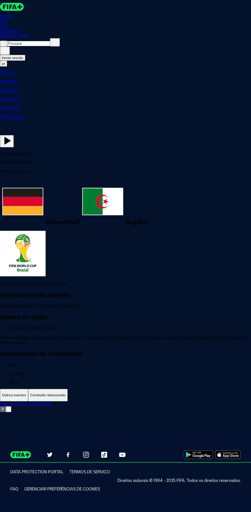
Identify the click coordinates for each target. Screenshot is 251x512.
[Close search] (3, 44)
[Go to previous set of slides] (3, 409)
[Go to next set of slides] (8, 409)
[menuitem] (125, 72)
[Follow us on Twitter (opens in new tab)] (49, 454)
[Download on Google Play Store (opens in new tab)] (198, 454)
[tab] (14, 395)
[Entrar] (5, 51)
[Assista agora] (7, 141)
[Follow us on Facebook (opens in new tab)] (68, 454)
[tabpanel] (125, 413)
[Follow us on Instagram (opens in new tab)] (86, 454)
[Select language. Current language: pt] (3, 64)
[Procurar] (55, 42)
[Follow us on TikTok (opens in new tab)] (104, 454)
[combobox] (28, 43)
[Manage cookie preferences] (62, 489)
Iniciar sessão (12, 58)
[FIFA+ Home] (12, 7)
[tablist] (125, 395)
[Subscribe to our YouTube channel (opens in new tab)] (122, 454)
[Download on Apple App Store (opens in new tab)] (228, 454)
